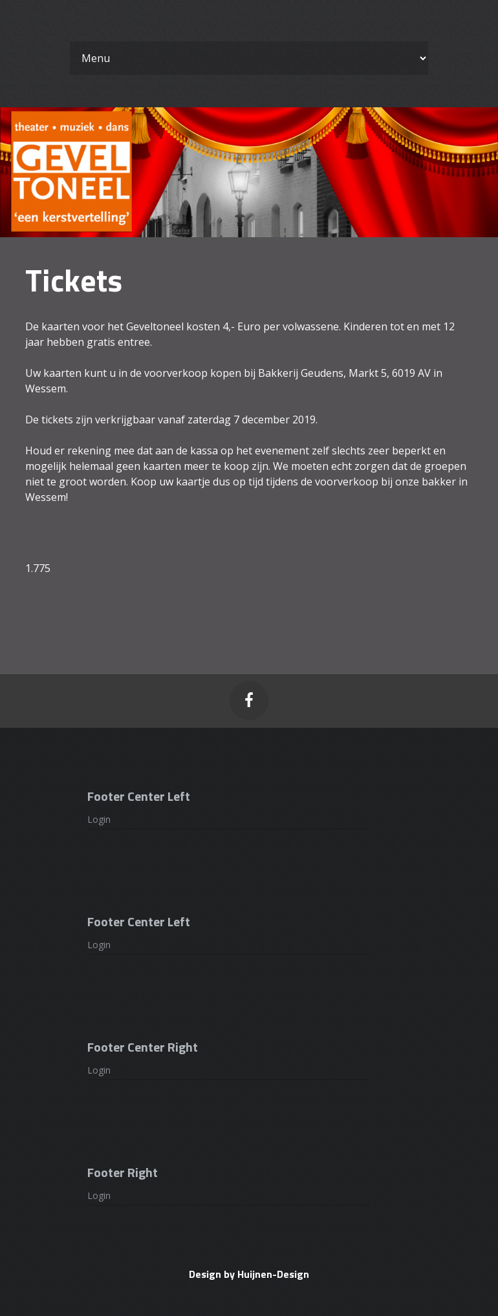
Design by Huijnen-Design (249, 1274)
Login (99, 819)
